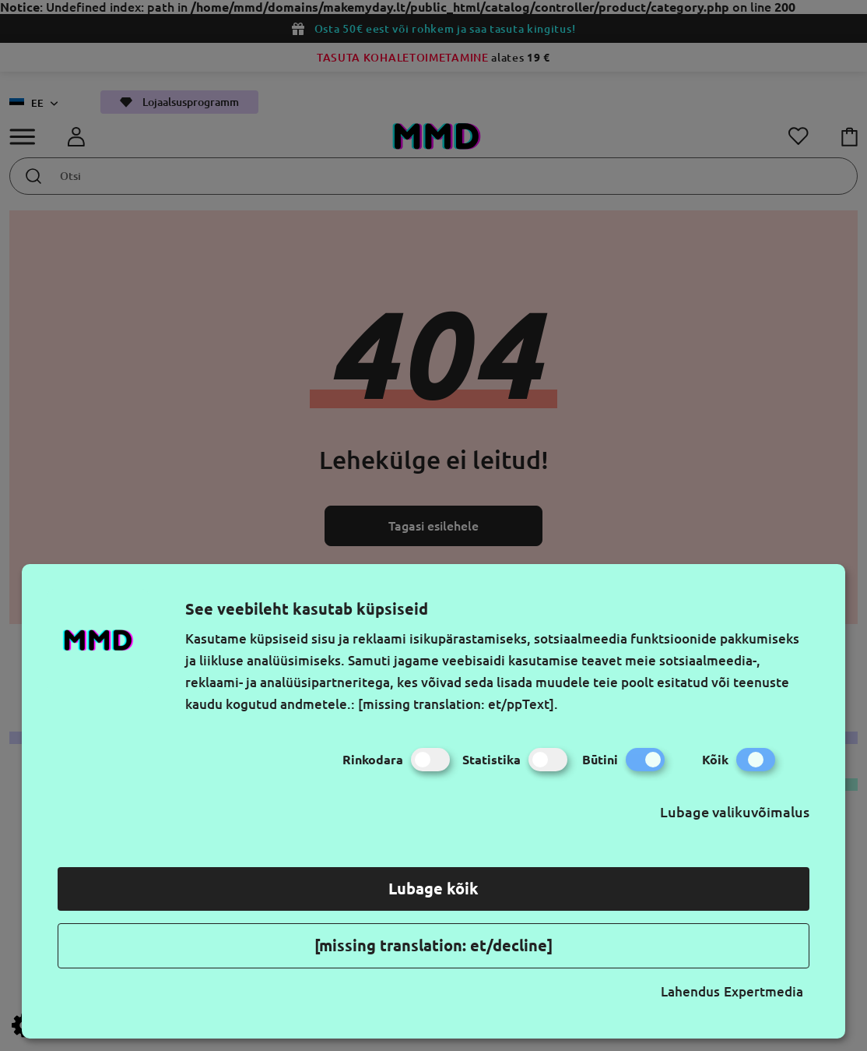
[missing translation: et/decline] (433, 945)
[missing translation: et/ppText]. (458, 704)
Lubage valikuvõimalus (734, 812)
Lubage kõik (433, 889)
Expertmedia (763, 991)
